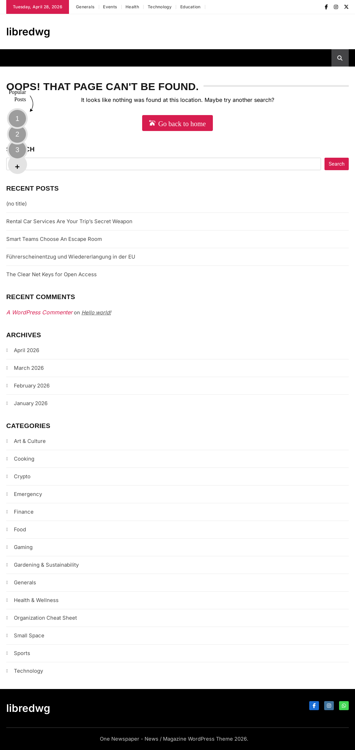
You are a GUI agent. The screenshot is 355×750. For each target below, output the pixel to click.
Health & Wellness (36, 600)
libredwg (28, 31)
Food (20, 529)
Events (110, 6)
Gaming (23, 547)
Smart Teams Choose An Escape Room (54, 239)
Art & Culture (30, 441)
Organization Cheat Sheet (45, 617)
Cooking (24, 458)
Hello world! (96, 312)
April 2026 (26, 350)
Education (190, 6)
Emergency (28, 494)
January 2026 (30, 403)
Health (132, 6)
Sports (22, 653)
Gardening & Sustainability (46, 564)
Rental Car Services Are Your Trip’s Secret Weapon (69, 221)
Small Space (29, 635)
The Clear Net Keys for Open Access (51, 274)
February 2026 (32, 385)
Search (20, 149)
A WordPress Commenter (39, 312)
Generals (85, 6)
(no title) (16, 203)
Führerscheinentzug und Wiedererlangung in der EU (70, 256)
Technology (160, 6)
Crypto (22, 476)
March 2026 (29, 368)
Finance (24, 511)
